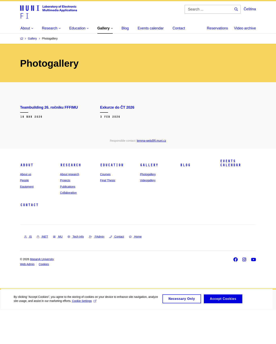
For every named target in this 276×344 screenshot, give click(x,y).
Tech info (76, 270)
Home (135, 270)
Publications (67, 220)
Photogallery (148, 208)
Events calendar (230, 197)
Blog (185, 199)
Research (70, 199)
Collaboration (68, 226)
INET (42, 270)
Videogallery (147, 214)
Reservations (217, 28)
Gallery (149, 199)
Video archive (245, 28)
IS (28, 270)
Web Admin (27, 298)
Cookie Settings (95, 336)
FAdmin (96, 270)
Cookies (44, 298)
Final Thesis (107, 214)
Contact (29, 239)
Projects (65, 214)
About (26, 199)
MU (57, 270)
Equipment (27, 220)
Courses (105, 208)
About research (69, 208)
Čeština (250, 9)
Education (112, 199)
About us (25, 208)
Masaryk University (42, 293)
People (24, 214)
